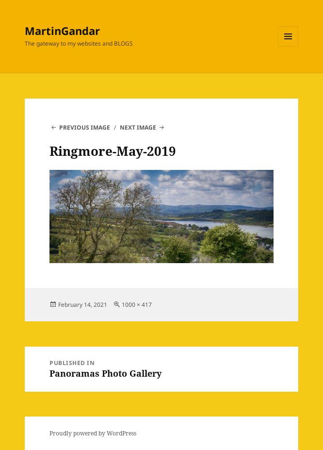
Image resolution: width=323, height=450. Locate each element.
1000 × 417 (137, 304)
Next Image (138, 127)
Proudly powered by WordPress (92, 433)
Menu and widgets (288, 46)
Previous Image (84, 127)
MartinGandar (62, 30)
